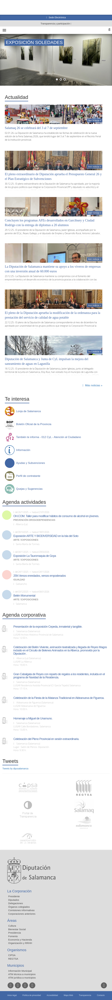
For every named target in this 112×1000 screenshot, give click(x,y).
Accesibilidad (52, 995)
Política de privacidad (31, 995)
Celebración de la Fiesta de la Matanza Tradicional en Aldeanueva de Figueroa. (58, 698)
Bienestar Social (17, 929)
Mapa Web (68, 995)
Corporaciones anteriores (21, 913)
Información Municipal (20, 970)
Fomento (13, 936)
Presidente (14, 896)
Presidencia (14, 932)
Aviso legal (12, 995)
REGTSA (13, 958)
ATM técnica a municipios (22, 974)
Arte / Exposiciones (25, 540)
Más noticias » (93, 385)
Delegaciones (15, 903)
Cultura (12, 925)
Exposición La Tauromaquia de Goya (34, 555)
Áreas (11, 921)
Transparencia (85, 995)
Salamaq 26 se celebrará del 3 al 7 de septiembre (36, 128)
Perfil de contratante (28, 476)
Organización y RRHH (20, 943)
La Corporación (19, 891)
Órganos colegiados (19, 906)
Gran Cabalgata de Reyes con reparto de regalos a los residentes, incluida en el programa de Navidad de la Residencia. (59, 676)
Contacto (101, 995)
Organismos (16, 950)
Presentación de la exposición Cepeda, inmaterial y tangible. (47, 626)
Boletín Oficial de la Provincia (33, 424)
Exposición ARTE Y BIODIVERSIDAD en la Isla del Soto (45, 536)
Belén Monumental (24, 595)
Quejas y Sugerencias (29, 488)
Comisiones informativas (21, 910)
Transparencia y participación (56, 23)
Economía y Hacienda (20, 939)
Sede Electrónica (57, 17)
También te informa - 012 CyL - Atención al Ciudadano (48, 437)
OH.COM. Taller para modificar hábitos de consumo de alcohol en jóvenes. (56, 516)
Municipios (15, 965)
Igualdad (19, 579)
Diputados (13, 899)
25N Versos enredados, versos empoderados (39, 575)
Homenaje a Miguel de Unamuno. (32, 718)
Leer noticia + (94, 120)
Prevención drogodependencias (34, 520)
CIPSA (11, 955)
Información (23, 450)
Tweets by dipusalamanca (15, 768)
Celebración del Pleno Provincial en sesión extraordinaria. (46, 739)
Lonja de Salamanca (28, 411)
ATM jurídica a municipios (22, 977)
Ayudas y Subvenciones (30, 463)
